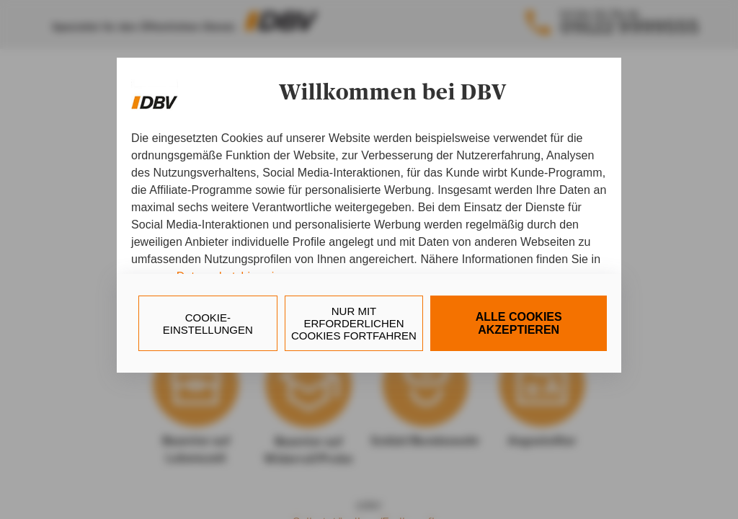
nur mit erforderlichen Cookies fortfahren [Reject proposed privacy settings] (354, 323)
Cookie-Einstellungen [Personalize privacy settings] (208, 323)
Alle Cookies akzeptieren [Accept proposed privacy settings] (519, 323)
